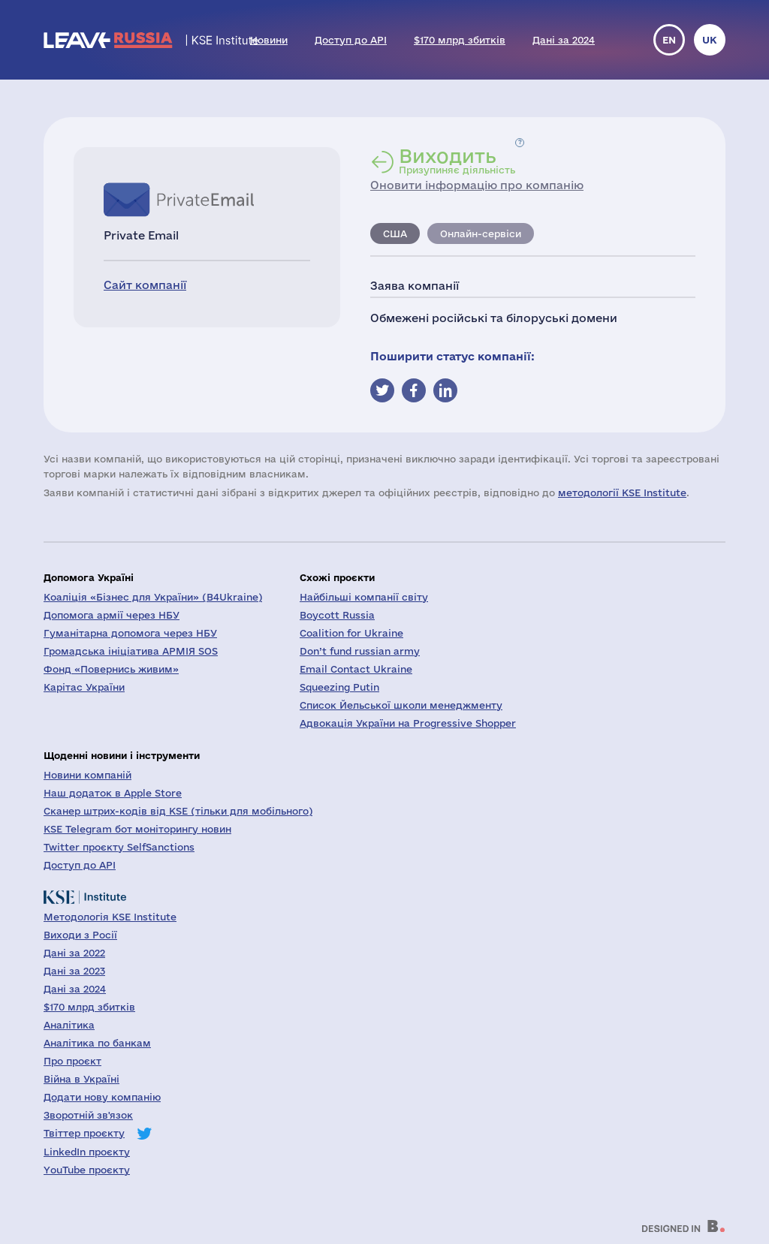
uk (709, 40)
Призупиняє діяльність (457, 160)
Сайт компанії (145, 285)
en (669, 40)
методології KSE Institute (622, 492)
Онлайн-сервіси (480, 233)
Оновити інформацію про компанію (477, 185)
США (395, 233)
